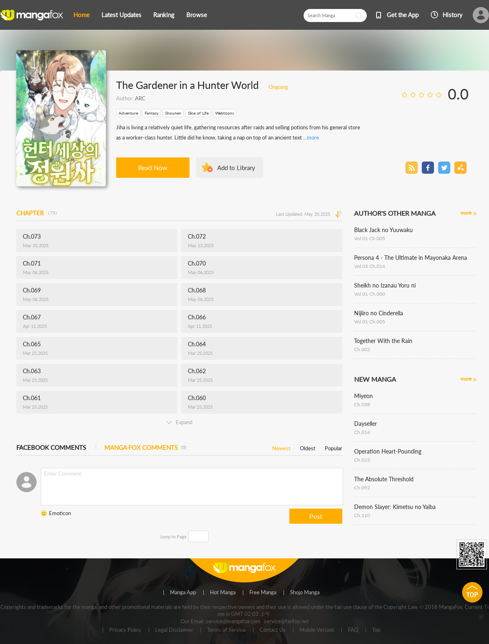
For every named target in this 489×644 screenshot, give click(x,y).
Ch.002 (362, 349)
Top (376, 630)
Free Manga (262, 592)
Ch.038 (362, 404)
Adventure (128, 113)
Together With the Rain (383, 340)
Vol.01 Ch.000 (369, 294)
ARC (140, 98)
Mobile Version (317, 630)
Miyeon (363, 395)
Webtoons (224, 113)
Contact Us (273, 630)
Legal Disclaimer (174, 630)
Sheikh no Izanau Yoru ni (385, 285)
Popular (333, 447)
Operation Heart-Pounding (387, 451)
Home (81, 14)
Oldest (307, 447)
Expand (179, 422)
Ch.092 (362, 488)
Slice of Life (198, 113)
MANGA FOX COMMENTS (145, 447)
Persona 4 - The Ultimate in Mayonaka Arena (410, 257)
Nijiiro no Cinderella (378, 313)
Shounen (173, 113)
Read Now (152, 167)
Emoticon (60, 513)
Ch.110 (362, 515)
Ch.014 (362, 432)
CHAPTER (37, 212)
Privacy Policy (125, 630)
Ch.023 (362, 460)
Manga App (183, 592)
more (313, 137)
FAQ (353, 630)
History (453, 14)
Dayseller (365, 423)
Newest (281, 447)
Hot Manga (223, 592)
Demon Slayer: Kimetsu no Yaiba (395, 506)
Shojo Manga (304, 592)
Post (315, 516)
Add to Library (236, 167)
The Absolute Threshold (384, 479)
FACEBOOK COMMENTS (51, 447)
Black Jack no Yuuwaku (383, 229)
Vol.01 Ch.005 (369, 238)
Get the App (403, 14)
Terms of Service (226, 630)
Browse (196, 14)
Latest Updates (121, 14)
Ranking (163, 14)
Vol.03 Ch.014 (369, 266)
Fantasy (152, 113)
